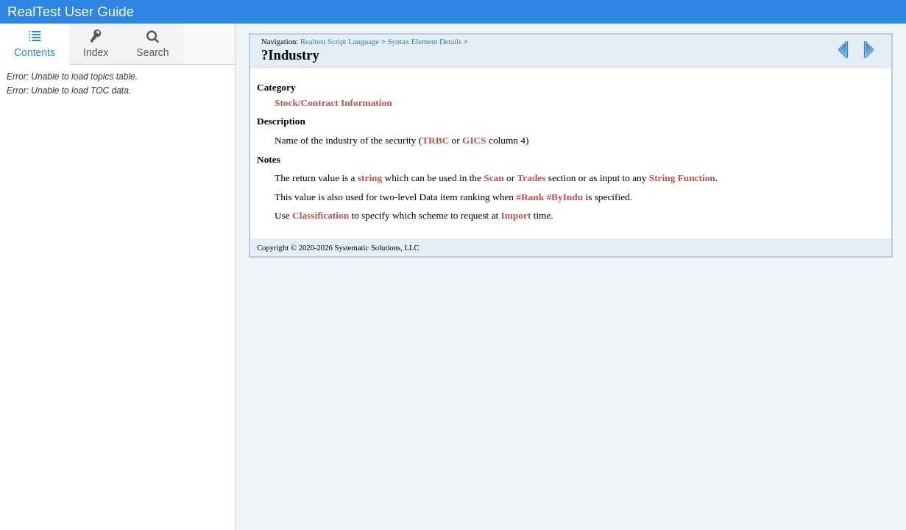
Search (152, 43)
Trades (531, 177)
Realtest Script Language (339, 42)
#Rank (530, 196)
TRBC (435, 140)
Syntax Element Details (424, 42)
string (370, 177)
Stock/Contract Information (333, 102)
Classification (320, 215)
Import (516, 215)
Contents (34, 43)
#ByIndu (564, 196)
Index (95, 43)
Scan (493, 177)
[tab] (34, 44)
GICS (474, 140)
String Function (682, 177)
